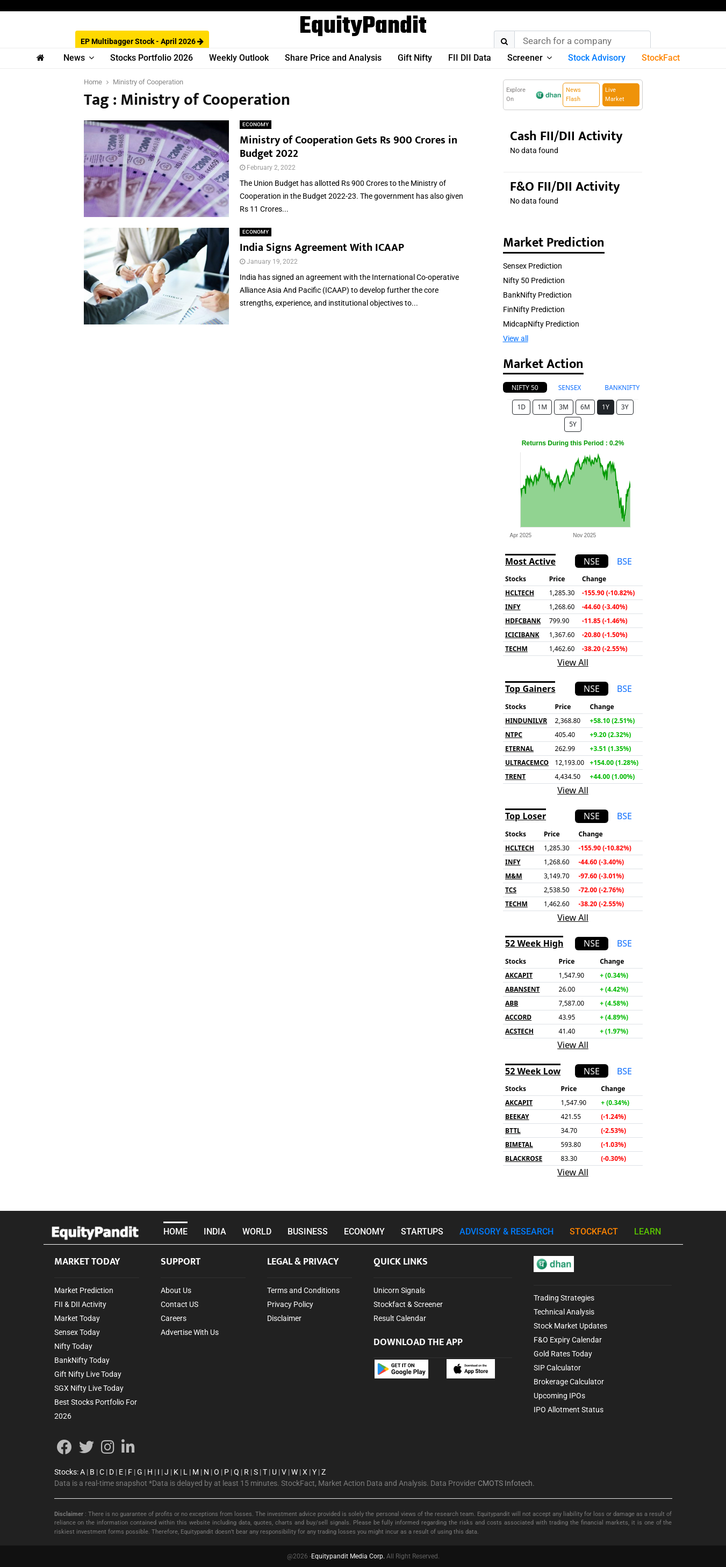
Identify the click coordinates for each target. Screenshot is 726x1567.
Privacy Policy (290, 1304)
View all (515, 338)
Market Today (77, 1318)
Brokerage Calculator (569, 1381)
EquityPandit (363, 27)
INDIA (215, 1231)
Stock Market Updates (570, 1326)
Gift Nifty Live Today (87, 1374)
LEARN (647, 1231)
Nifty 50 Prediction (534, 280)
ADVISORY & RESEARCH (506, 1231)
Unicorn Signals (399, 1290)
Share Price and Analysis (333, 58)
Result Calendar (399, 1318)
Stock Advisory (597, 58)
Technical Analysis (564, 1312)
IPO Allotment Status (568, 1409)
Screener (525, 58)
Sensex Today (77, 1332)
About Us (176, 1290)
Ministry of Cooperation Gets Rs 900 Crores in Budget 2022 (348, 147)
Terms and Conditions (303, 1290)
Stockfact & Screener (408, 1304)
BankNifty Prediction (537, 295)
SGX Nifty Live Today (89, 1388)
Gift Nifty (415, 58)
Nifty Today (73, 1346)
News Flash (573, 94)
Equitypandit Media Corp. (348, 1556)
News (74, 58)
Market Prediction (83, 1290)
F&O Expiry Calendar (568, 1339)
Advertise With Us (190, 1332)
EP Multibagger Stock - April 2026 (142, 41)
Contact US (179, 1304)
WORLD (256, 1231)
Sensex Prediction (532, 266)
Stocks (65, 1472)
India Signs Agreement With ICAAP (322, 248)
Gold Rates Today (563, 1353)
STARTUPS (422, 1231)
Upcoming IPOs (559, 1395)
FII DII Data (469, 58)
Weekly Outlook (239, 58)
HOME (175, 1231)
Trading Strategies (564, 1298)
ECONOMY (255, 124)
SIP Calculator (557, 1367)
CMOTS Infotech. (506, 1483)
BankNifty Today (82, 1360)
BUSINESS (307, 1231)
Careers (173, 1318)
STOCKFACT (594, 1231)
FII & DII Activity (80, 1304)
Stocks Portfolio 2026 (151, 58)
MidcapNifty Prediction (541, 324)
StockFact (661, 58)
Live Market (614, 94)
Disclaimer (284, 1318)
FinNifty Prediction (534, 309)
